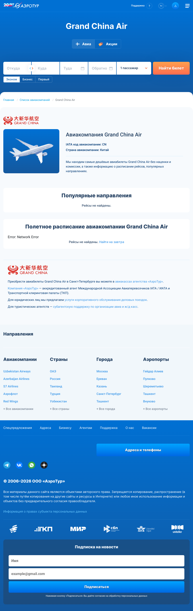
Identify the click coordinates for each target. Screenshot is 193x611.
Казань (101, 386)
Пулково (149, 379)
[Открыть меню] (187, 6)
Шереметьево (153, 386)
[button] (141, 6)
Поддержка (109, 428)
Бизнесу (65, 428)
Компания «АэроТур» (23, 288)
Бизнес (28, 79)
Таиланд (56, 386)
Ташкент (102, 401)
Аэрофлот (10, 394)
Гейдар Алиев (153, 371)
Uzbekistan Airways (17, 371)
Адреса (45, 428)
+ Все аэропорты (155, 409)
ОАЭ (53, 371)
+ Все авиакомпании (18, 409)
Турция (55, 394)
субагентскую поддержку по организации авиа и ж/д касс (95, 307)
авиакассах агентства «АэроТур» (139, 281)
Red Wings (10, 401)
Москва (102, 371)
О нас (129, 428)
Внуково (149, 401)
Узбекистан (58, 401)
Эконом (11, 79)
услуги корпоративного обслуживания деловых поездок (106, 300)
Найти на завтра (111, 242)
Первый (43, 79)
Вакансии (149, 428)
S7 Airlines (10, 386)
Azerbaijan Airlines (16, 379)
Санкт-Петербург (108, 394)
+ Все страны (59, 409)
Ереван (101, 379)
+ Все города (105, 409)
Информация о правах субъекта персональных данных (45, 511)
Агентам (85, 428)
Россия (55, 379)
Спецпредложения (17, 428)
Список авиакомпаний (35, 100)
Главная (8, 100)
